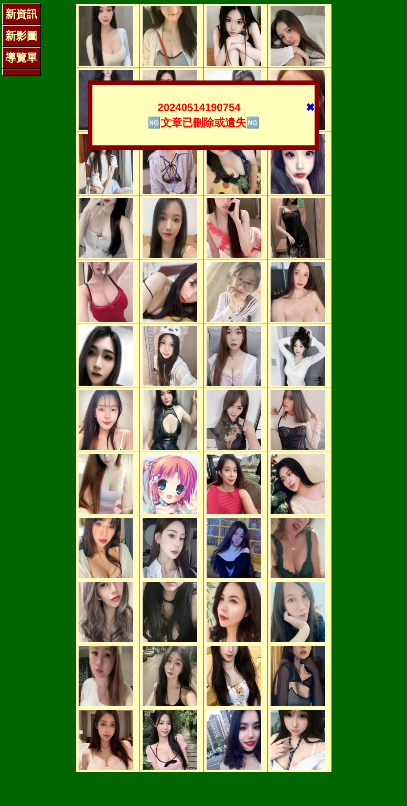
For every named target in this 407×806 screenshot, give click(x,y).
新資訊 (21, 14)
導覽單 (21, 58)
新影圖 (21, 36)
